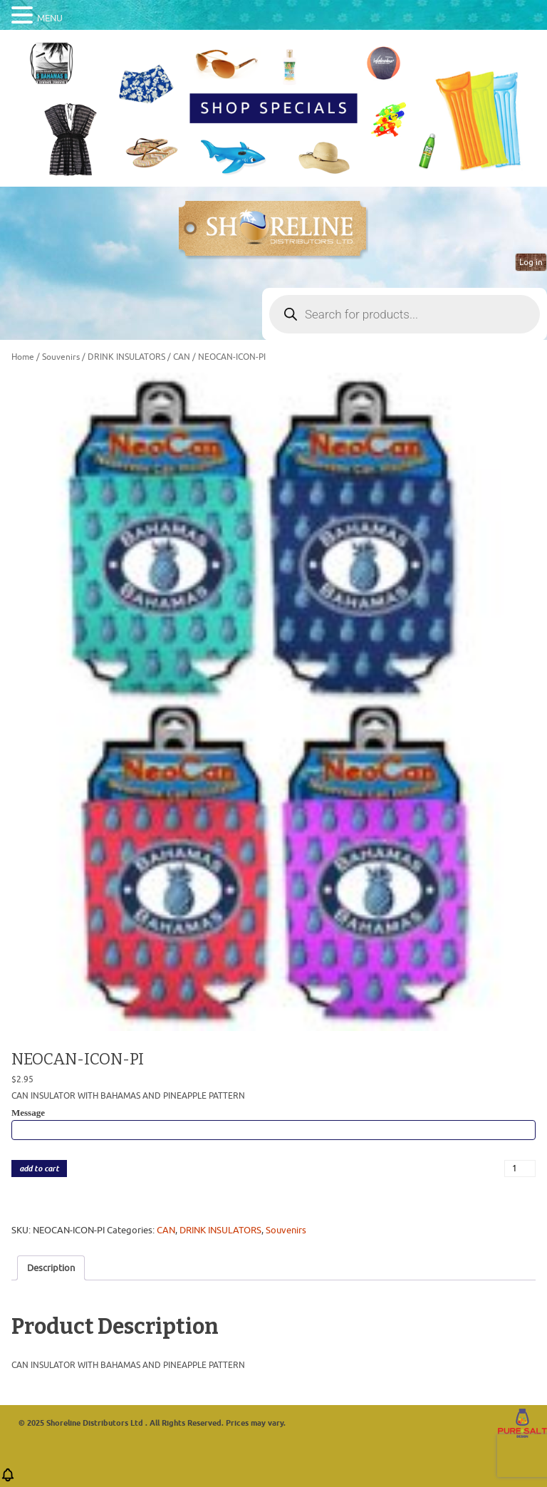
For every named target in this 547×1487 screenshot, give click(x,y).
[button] (8, 1479)
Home (22, 357)
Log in (531, 262)
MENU (50, 18)
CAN (181, 357)
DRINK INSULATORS (126, 357)
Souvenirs (61, 357)
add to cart (39, 1169)
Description (51, 1268)
